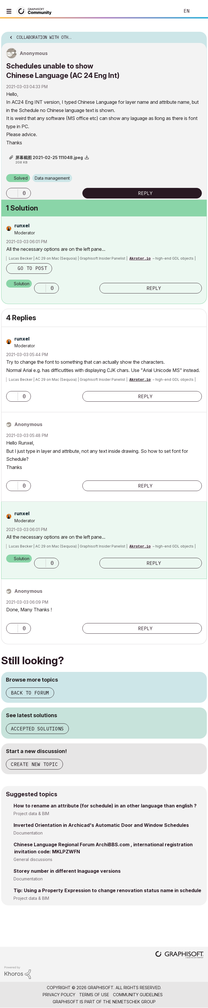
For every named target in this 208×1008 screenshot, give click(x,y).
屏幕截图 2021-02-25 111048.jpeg (49, 157)
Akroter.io (140, 259)
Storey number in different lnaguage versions (67, 871)
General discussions (33, 859)
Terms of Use (94, 994)
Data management (52, 178)
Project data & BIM (31, 813)
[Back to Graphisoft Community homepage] (36, 10)
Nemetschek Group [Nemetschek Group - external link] (134, 1001)
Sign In (199, 11)
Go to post (32, 268)
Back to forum (30, 693)
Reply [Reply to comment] (154, 288)
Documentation (28, 832)
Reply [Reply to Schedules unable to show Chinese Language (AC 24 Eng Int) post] (145, 193)
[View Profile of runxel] (21, 225)
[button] (12, 193)
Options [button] (198, 36)
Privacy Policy (59, 994)
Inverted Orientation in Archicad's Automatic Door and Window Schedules (101, 825)
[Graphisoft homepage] (179, 955)
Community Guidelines (138, 994)
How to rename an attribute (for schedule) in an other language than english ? (105, 806)
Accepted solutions (37, 729)
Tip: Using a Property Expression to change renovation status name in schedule (107, 890)
